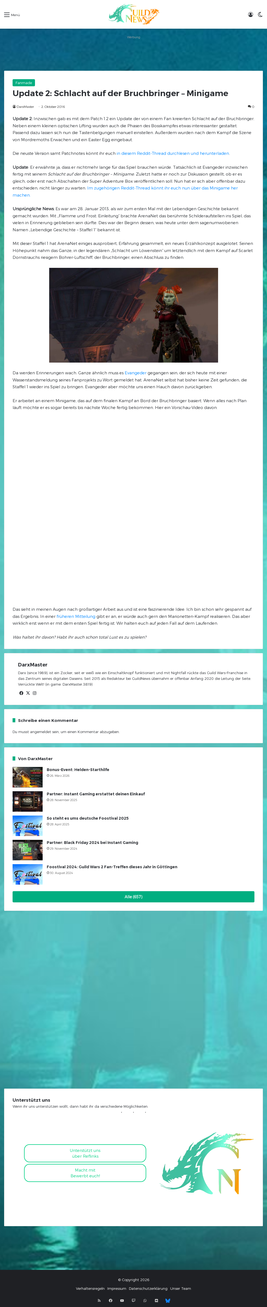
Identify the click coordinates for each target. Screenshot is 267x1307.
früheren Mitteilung (75, 616)
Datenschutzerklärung (148, 1288)
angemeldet (40, 732)
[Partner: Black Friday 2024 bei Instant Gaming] (28, 850)
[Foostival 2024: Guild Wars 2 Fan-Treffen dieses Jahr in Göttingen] (28, 874)
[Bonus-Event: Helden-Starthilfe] (28, 777)
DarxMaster (25, 106)
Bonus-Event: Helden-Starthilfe (78, 769)
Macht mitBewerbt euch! (85, 1172)
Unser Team (180, 1288)
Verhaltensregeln (90, 1288)
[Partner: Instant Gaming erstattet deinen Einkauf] (28, 801)
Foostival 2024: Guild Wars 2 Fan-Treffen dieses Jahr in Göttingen (112, 866)
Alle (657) (133, 896)
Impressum (116, 1288)
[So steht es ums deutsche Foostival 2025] (28, 826)
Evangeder (135, 372)
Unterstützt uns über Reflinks (85, 1153)
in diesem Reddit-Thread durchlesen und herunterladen (173, 153)
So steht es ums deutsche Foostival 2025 (88, 818)
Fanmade (24, 83)
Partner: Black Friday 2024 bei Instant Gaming (92, 842)
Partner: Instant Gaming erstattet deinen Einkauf (96, 794)
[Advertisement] (133, 53)
